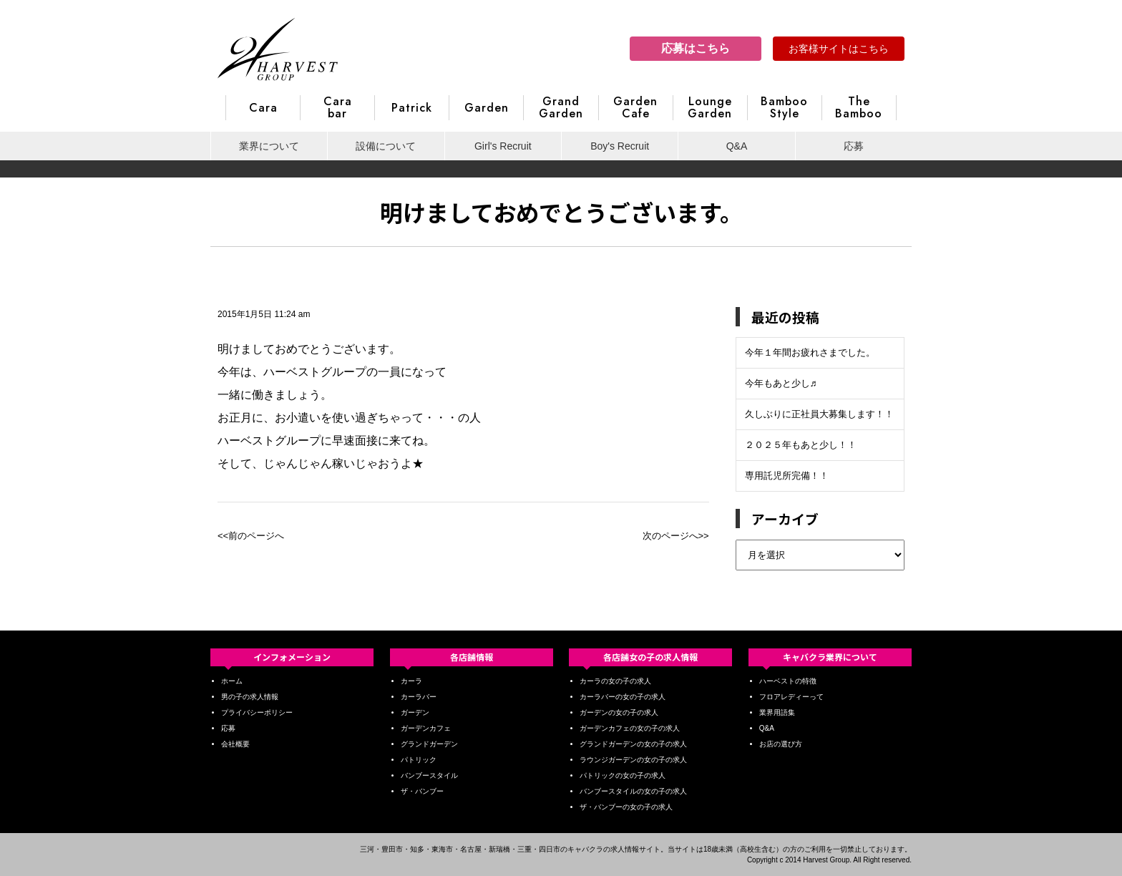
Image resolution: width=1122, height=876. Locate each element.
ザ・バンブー (422, 791)
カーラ (411, 681)
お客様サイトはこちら (839, 48)
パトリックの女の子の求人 (622, 775)
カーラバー (418, 697)
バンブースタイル (429, 775)
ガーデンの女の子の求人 (619, 712)
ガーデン (415, 712)
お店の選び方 (780, 744)
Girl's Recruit (503, 146)
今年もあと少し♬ (781, 383)
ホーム (232, 681)
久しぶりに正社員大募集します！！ (819, 414)
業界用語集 (777, 712)
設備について (386, 146)
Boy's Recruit (619, 146)
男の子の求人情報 (249, 697)
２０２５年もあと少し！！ (801, 444)
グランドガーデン (429, 744)
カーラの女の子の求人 (615, 681)
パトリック (418, 760)
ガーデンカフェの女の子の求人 (630, 728)
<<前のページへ (251, 535)
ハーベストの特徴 (787, 681)
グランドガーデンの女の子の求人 (633, 744)
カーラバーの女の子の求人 (622, 697)
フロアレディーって (791, 697)
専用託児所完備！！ (787, 475)
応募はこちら (695, 48)
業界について (269, 146)
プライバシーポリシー (257, 712)
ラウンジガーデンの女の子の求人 (633, 760)
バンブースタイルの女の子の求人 (633, 791)
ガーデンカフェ (426, 728)
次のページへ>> (676, 535)
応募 (854, 146)
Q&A (737, 146)
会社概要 (235, 744)
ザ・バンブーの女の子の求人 (626, 807)
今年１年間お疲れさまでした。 (810, 352)
